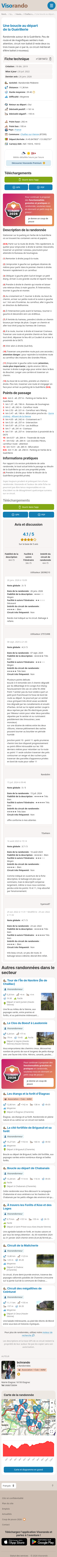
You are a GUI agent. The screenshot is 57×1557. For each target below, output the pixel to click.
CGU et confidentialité (12, 1498)
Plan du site (7, 1503)
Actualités (7, 1514)
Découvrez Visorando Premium (28, 163)
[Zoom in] (52, 1403)
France (18, 129)
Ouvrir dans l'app (28, 179)
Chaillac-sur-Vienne (30, 134)
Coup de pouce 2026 (14, 1519)
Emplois (6, 1508)
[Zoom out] (52, 1407)
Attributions (7, 1434)
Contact (6, 1524)
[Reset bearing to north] (52, 1411)
